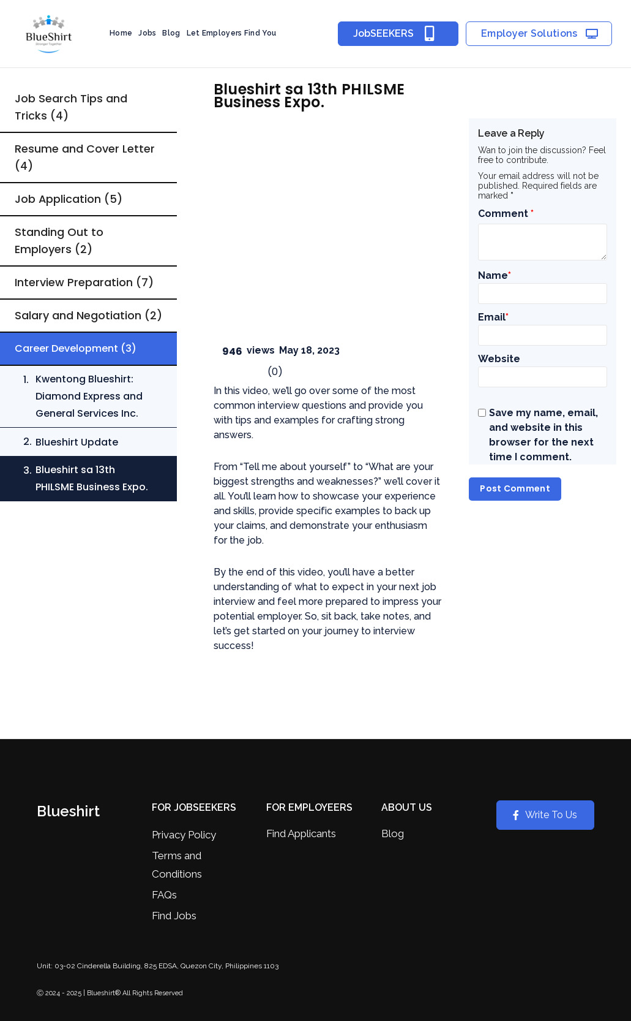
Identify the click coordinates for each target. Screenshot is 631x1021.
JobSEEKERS (398, 33)
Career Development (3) (75, 366)
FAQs (164, 895)
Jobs (147, 33)
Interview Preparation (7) (84, 282)
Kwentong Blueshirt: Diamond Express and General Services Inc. (89, 413)
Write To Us (545, 815)
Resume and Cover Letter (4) (85, 157)
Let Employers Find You (232, 33)
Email (493, 317)
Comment (506, 213)
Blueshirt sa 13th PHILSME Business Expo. (91, 495)
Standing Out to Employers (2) (59, 240)
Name (494, 275)
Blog (171, 33)
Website (499, 359)
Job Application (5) (69, 199)
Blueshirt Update (76, 459)
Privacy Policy (184, 835)
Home (121, 33)
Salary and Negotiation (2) (78, 324)
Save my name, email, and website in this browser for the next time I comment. (543, 435)
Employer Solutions (539, 34)
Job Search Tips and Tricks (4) (71, 107)
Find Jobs (174, 915)
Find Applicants (301, 833)
